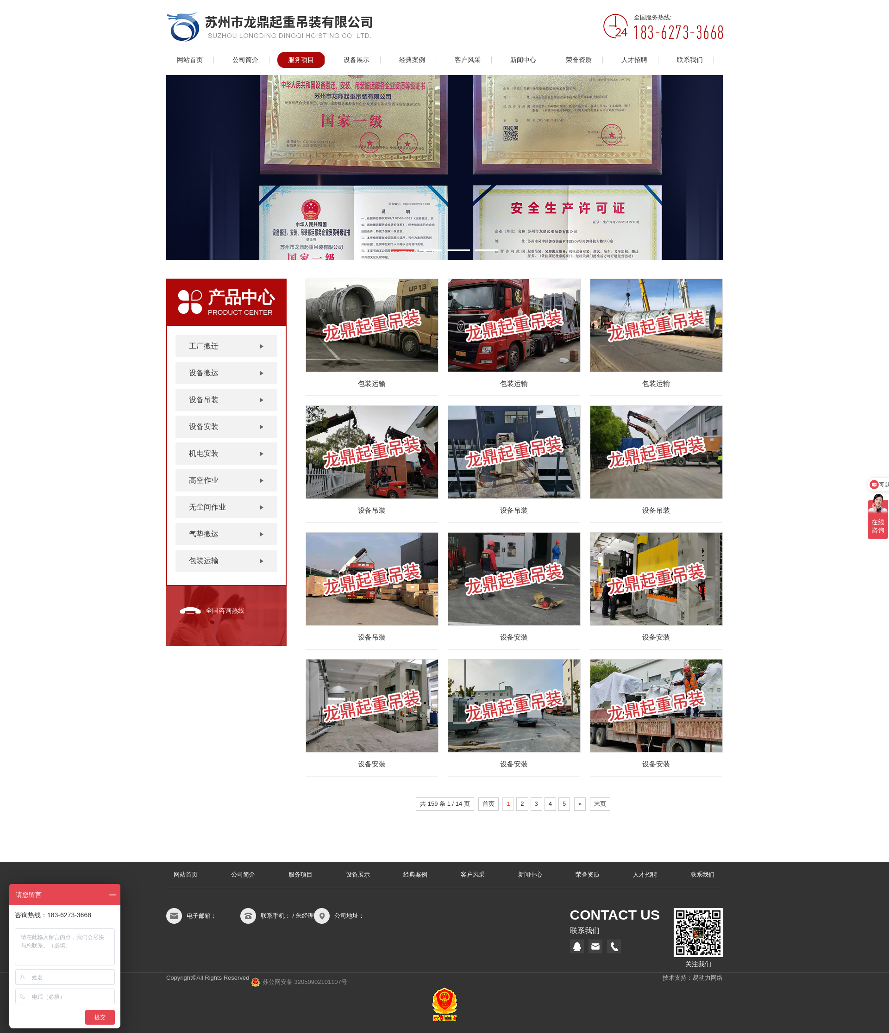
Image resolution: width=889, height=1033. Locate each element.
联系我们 (690, 59)
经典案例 (412, 59)
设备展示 (356, 59)
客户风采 (468, 59)
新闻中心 (523, 59)
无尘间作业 (207, 507)
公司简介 (245, 59)
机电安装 (204, 453)
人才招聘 (634, 59)
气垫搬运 (204, 534)
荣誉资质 (579, 59)
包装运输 (204, 561)
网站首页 (190, 59)
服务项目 (301, 59)
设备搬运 (204, 373)
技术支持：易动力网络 (693, 977)
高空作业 (204, 480)
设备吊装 (204, 400)
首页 (488, 803)
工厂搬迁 (204, 346)
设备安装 (204, 426)
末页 (600, 803)
